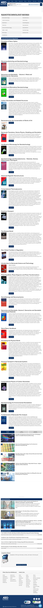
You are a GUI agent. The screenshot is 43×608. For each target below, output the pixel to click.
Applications (28, 580)
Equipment (21, 578)
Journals (20, 585)
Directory (20, 583)
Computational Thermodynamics (11, 189)
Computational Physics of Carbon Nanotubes (15, 381)
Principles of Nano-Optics (9, 41)
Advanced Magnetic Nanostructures (12, 176)
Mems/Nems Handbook (8, 328)
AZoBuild (4, 580)
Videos (20, 579)
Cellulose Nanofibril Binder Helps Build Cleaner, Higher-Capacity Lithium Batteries (28, 464)
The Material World (7, 231)
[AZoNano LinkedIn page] (8, 5)
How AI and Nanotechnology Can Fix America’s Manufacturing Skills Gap (26, 444)
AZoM (4, 575)
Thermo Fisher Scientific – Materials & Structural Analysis (13, 534)
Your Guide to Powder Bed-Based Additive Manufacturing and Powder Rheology (20, 533)
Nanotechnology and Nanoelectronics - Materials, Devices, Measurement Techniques (19, 159)
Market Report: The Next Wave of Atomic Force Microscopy (26, 511)
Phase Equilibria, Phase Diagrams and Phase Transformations (20, 275)
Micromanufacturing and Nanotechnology (14, 61)
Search (34, 576)
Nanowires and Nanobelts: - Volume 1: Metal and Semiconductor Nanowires (16, 75)
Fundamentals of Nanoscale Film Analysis (14, 415)
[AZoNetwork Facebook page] (10, 5)
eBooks (27, 576)
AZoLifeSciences (13, 580)
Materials (28, 579)
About (34, 575)
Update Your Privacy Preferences (9, 606)
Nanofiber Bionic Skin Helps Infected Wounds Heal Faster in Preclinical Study (28, 454)
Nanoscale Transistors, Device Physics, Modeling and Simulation (21, 132)
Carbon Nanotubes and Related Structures (14, 100)
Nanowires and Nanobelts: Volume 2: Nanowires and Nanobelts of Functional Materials (21, 311)
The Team (28, 586)
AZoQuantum (12, 576)
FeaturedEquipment (35, 432)
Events (27, 578)
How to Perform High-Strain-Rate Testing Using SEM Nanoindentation (17, 542)
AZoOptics (4, 579)
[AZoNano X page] (11, 5)
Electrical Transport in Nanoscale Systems (14, 361)
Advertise (35, 582)
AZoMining (5, 582)
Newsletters (35, 579)
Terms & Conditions (35, 584)
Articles (20, 576)
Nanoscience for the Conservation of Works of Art (16, 120)
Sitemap (27, 585)
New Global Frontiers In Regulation (12, 250)
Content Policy (36, 589)
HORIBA (4, 548)
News (20, 575)
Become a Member (36, 578)
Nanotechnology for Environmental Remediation (16, 402)
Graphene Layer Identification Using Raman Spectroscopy (14, 537)
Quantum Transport (7, 211)
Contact (34, 580)
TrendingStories (7, 432)
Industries (28, 582)
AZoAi (11, 578)
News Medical (13, 579)
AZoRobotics (5, 576)
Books (27, 575)
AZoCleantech (5, 578)
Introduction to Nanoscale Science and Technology (17, 263)
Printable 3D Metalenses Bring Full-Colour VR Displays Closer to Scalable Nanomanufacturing (27, 435)
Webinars (21, 580)
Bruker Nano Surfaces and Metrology (9, 543)
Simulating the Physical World (10, 340)
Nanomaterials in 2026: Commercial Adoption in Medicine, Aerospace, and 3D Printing (26, 502)
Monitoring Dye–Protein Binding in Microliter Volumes (14, 546)
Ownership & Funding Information (35, 591)
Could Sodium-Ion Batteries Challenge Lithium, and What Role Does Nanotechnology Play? (28, 521)
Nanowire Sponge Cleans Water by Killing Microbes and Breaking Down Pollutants (28, 473)
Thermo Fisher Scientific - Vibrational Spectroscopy (12, 539)
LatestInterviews (21, 432)
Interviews (21, 582)
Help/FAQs (28, 583)
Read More (11, 57)
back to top (37, 595)
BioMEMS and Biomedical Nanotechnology (14, 87)
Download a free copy (21, 564)
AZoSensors (12, 575)
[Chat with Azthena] (40, 605)
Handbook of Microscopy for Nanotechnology (15, 144)
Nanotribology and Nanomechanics (12, 297)
